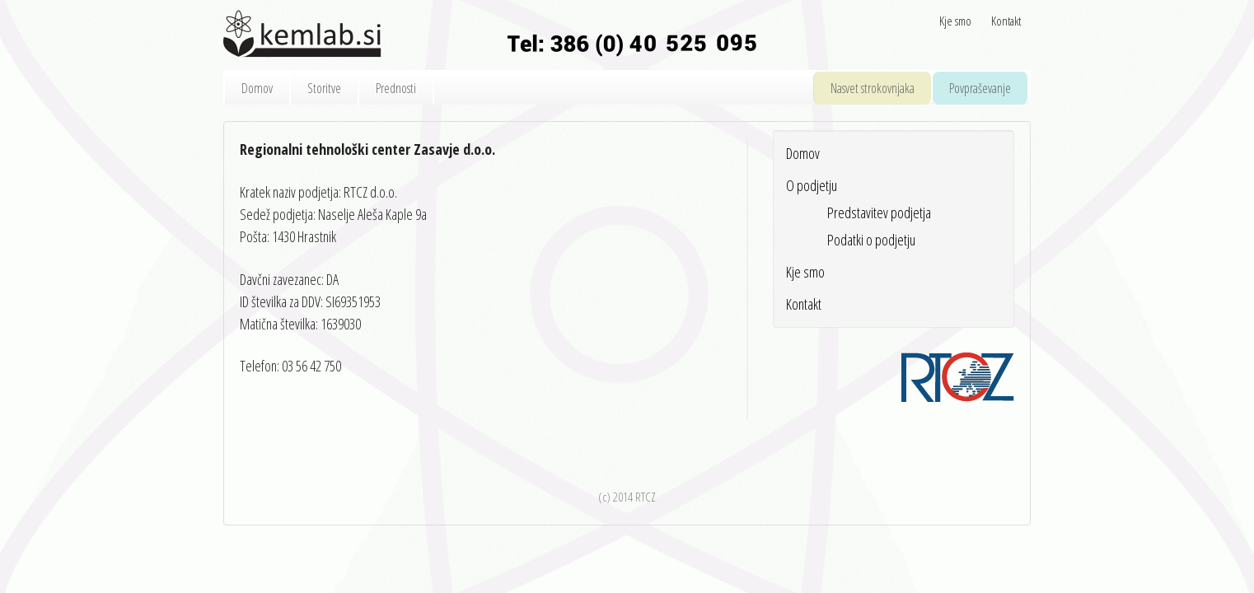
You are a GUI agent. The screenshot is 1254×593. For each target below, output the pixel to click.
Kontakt (1006, 20)
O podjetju (811, 185)
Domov (257, 88)
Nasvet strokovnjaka (873, 88)
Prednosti (396, 88)
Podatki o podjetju (871, 240)
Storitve (324, 88)
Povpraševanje (980, 88)
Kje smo (955, 20)
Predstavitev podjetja (879, 212)
